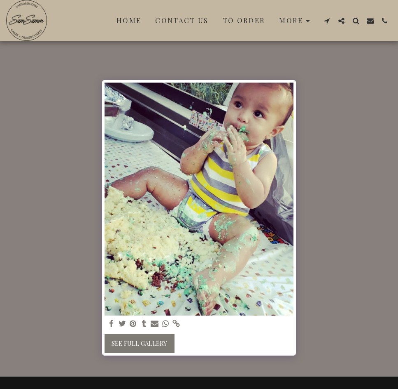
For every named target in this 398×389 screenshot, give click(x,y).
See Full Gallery (139, 343)
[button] (327, 20)
